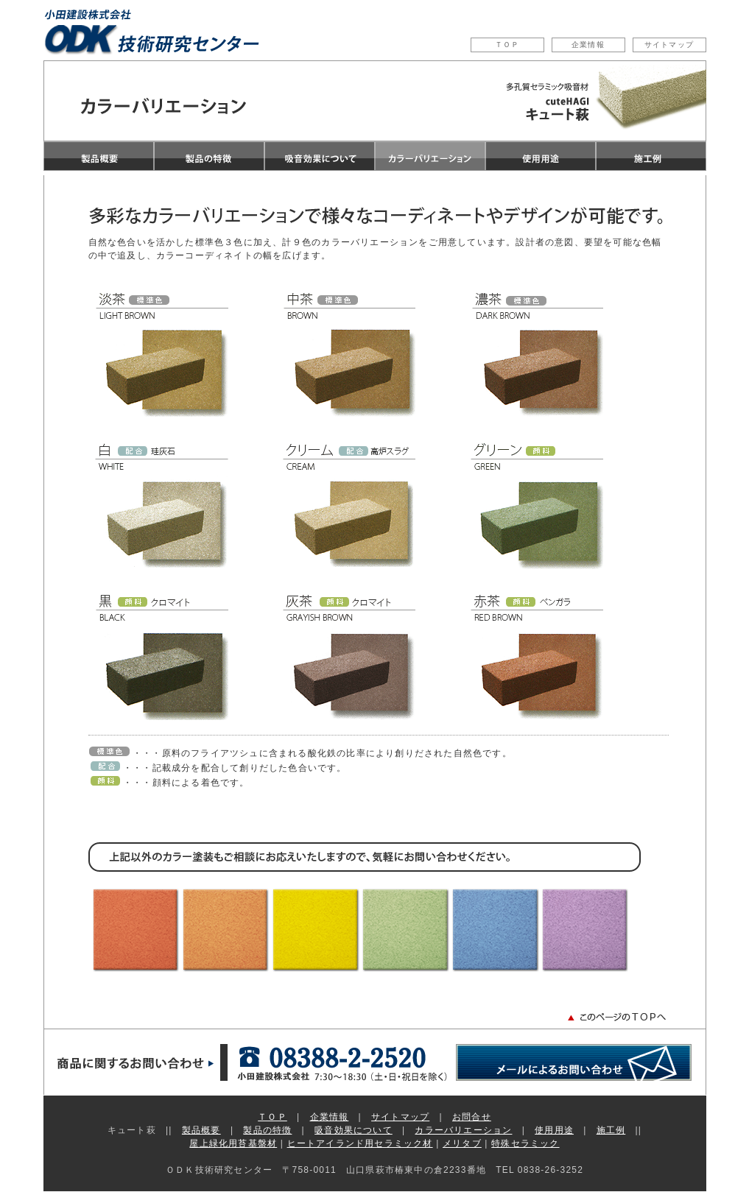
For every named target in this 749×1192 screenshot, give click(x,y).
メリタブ (462, 1143)
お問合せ (471, 1117)
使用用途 (554, 1130)
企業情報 (588, 44)
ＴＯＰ (507, 44)
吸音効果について (353, 1130)
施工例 (611, 1130)
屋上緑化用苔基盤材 (233, 1143)
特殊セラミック (525, 1143)
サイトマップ (669, 44)
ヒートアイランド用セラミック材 (360, 1143)
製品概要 (201, 1130)
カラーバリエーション (463, 1130)
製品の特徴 (267, 1130)
